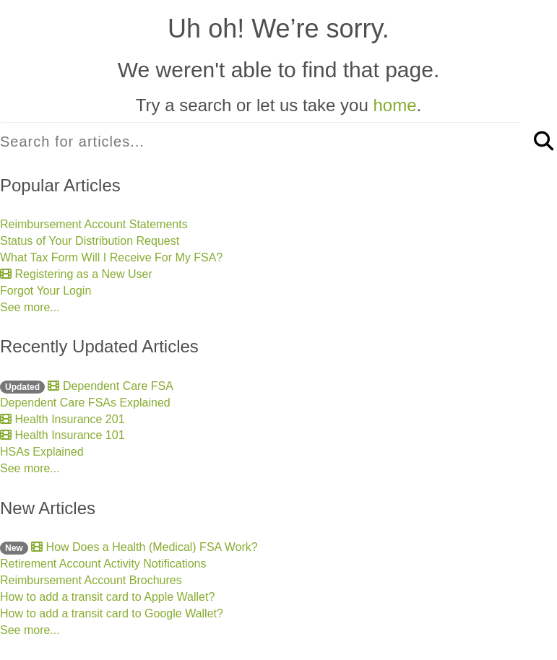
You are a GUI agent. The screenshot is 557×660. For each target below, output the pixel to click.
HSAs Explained (42, 452)
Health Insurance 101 (62, 435)
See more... (30, 307)
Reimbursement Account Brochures (91, 580)
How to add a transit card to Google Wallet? (111, 613)
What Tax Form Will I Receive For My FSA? (111, 257)
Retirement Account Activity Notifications (103, 563)
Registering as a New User (76, 274)
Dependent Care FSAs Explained (85, 402)
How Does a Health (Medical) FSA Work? (129, 547)
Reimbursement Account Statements (94, 224)
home (394, 105)
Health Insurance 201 (62, 419)
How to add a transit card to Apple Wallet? (107, 597)
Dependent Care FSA (86, 386)
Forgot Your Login (45, 291)
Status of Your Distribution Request (89, 241)
